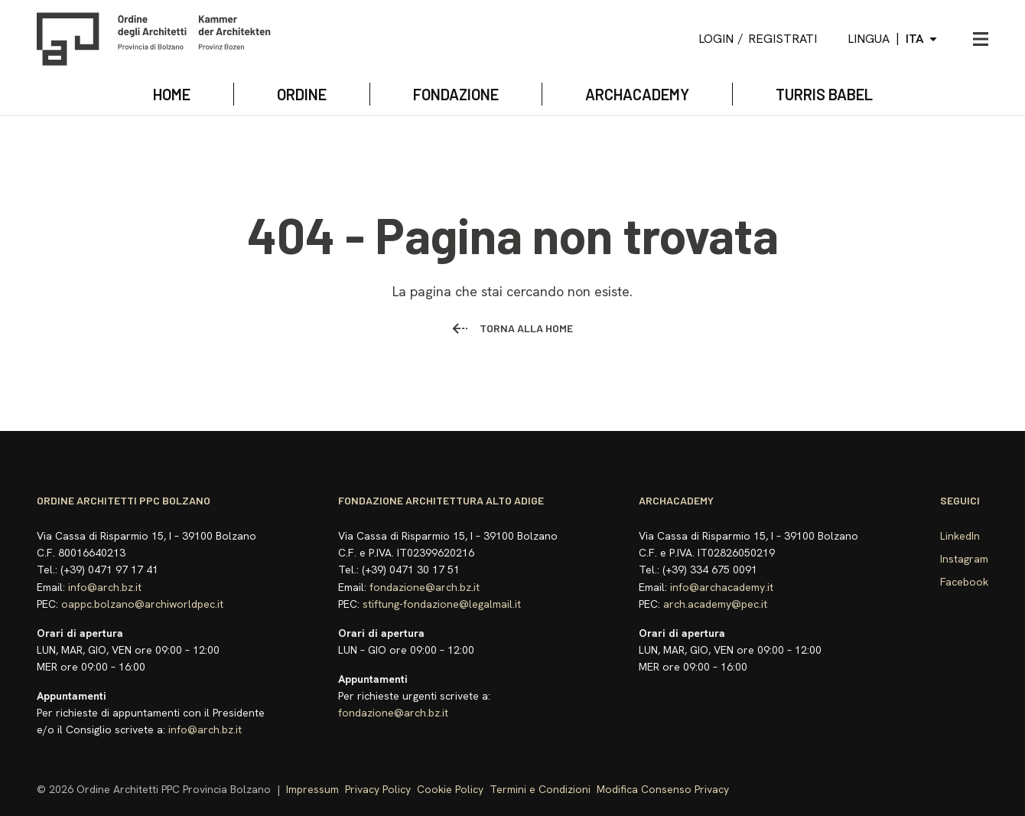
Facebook (964, 582)
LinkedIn (960, 536)
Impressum (312, 789)
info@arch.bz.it (105, 587)
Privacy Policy (378, 789)
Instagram (964, 559)
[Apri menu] (980, 39)
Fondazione (456, 94)
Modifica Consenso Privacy (663, 789)
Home (171, 94)
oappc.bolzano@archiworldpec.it (142, 604)
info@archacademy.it (721, 587)
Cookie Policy (450, 789)
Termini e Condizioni (540, 789)
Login (716, 38)
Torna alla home (512, 328)
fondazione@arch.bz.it (424, 587)
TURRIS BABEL (824, 94)
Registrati (782, 38)
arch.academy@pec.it (715, 604)
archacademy (637, 94)
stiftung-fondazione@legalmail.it (442, 604)
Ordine (302, 94)
